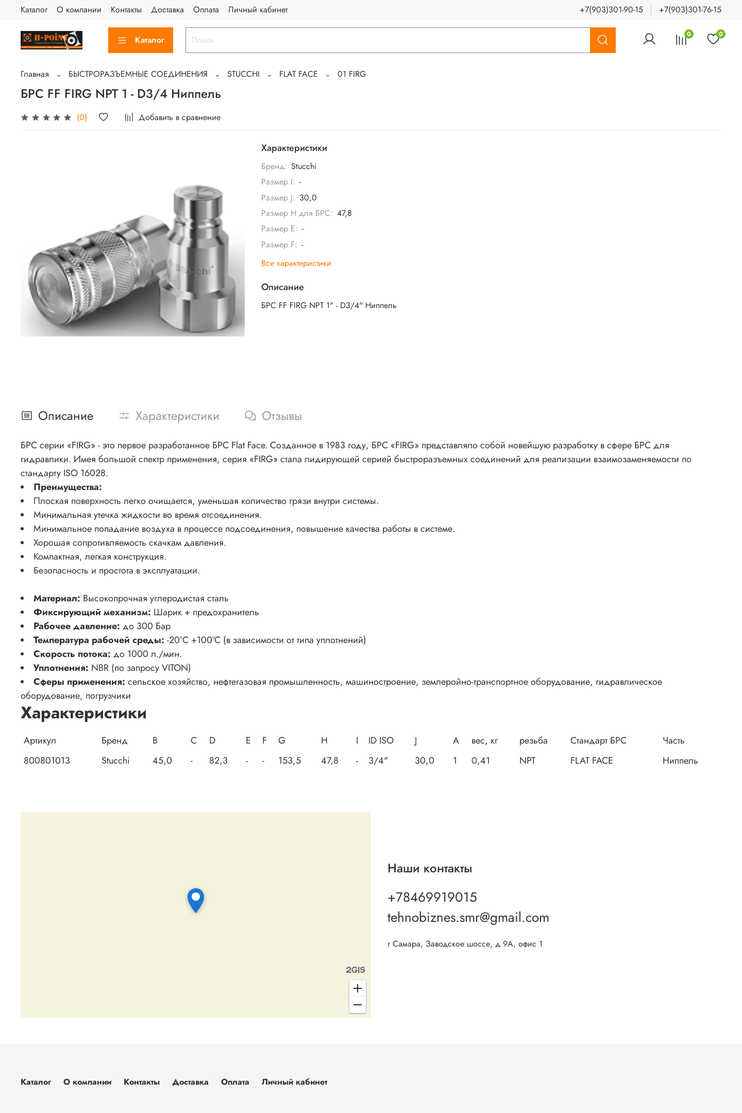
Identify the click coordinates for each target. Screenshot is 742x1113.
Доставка (167, 9)
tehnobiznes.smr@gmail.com (468, 917)
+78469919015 (432, 897)
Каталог (34, 9)
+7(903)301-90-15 (611, 9)
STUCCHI (243, 74)
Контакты (126, 9)
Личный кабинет (258, 9)
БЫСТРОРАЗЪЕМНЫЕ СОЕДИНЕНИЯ (138, 74)
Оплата (206, 9)
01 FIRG (352, 74)
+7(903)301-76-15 (690, 9)
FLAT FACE (298, 74)
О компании (79, 9)
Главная (35, 74)
